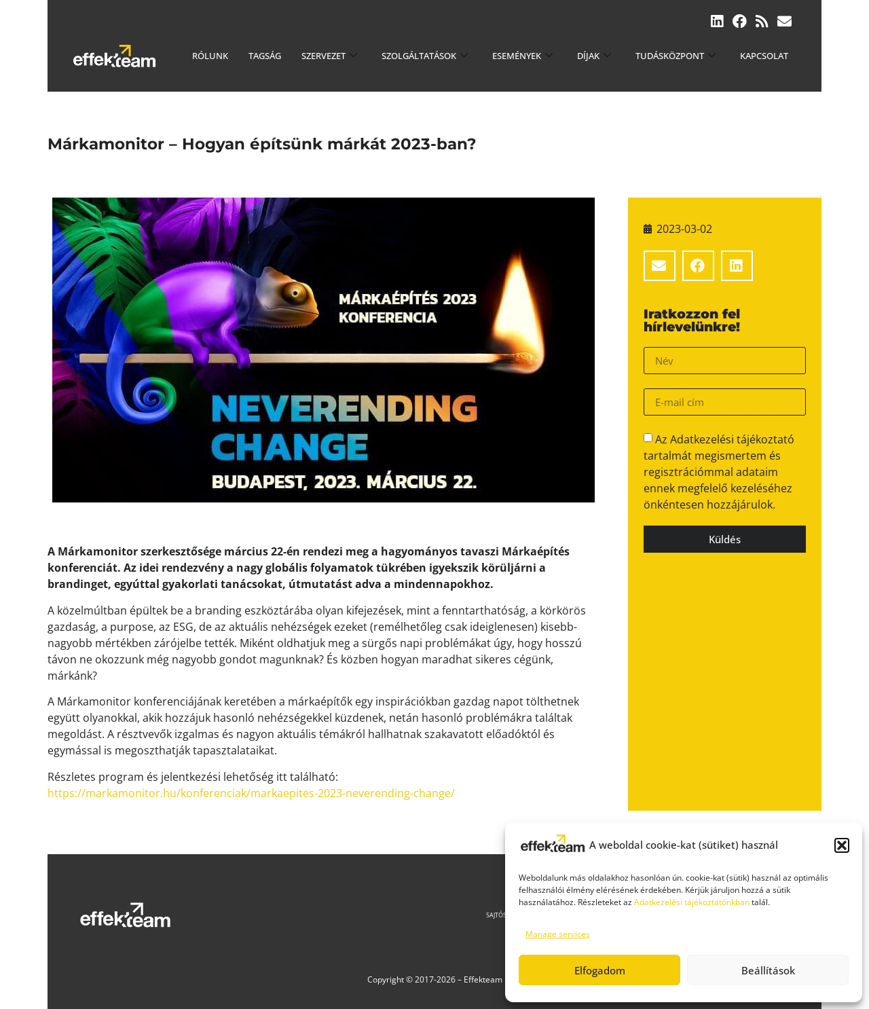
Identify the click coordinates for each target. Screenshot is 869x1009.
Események (522, 56)
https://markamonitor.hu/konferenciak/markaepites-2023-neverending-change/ (251, 793)
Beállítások (768, 970)
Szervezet (329, 56)
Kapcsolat (764, 56)
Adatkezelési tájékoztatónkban (692, 902)
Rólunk (210, 56)
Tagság (264, 56)
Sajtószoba (504, 915)
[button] (842, 845)
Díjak (594, 56)
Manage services (557, 934)
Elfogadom (599, 970)
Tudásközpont (675, 56)
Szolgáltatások (425, 56)
